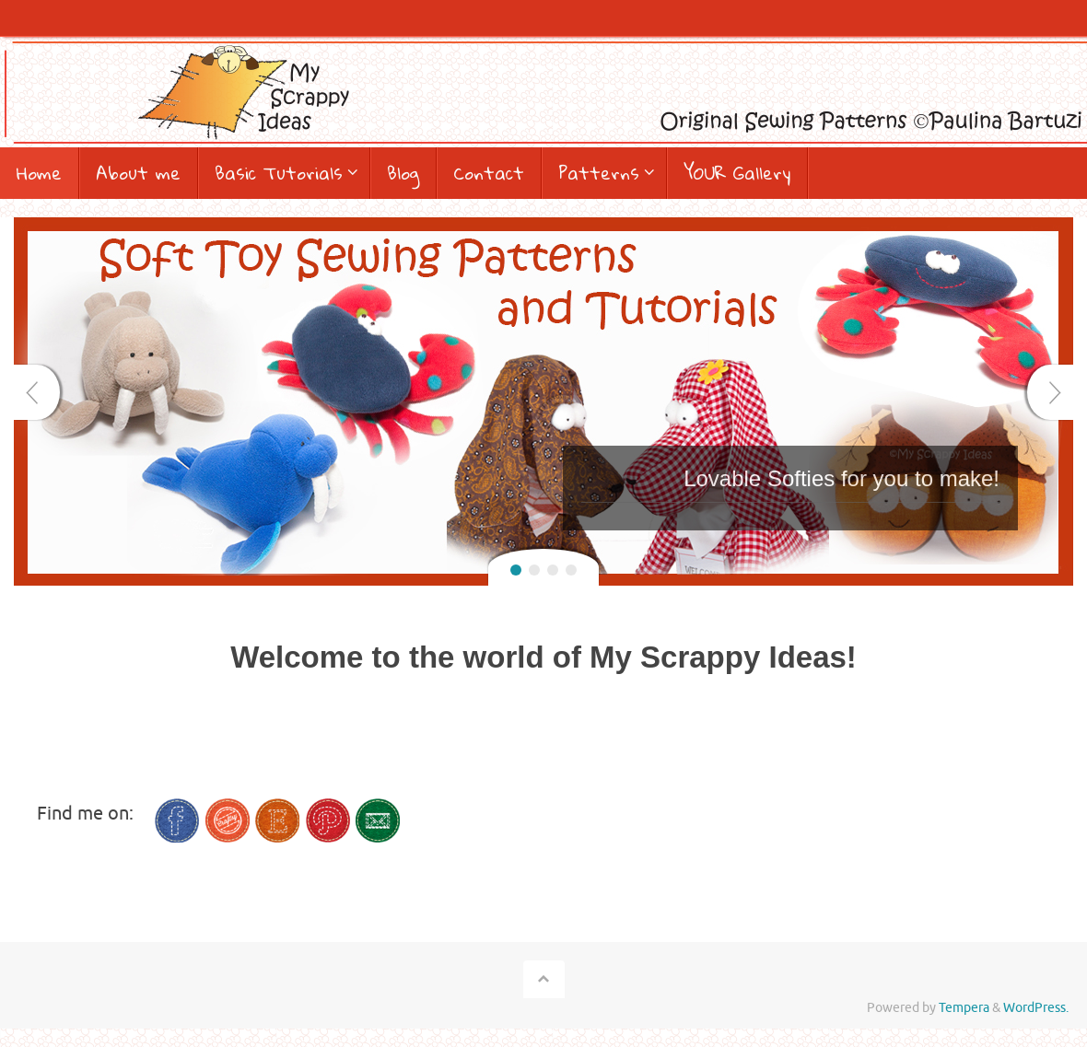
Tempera (964, 1008)
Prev (37, 392)
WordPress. (1036, 1008)
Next (1050, 392)
